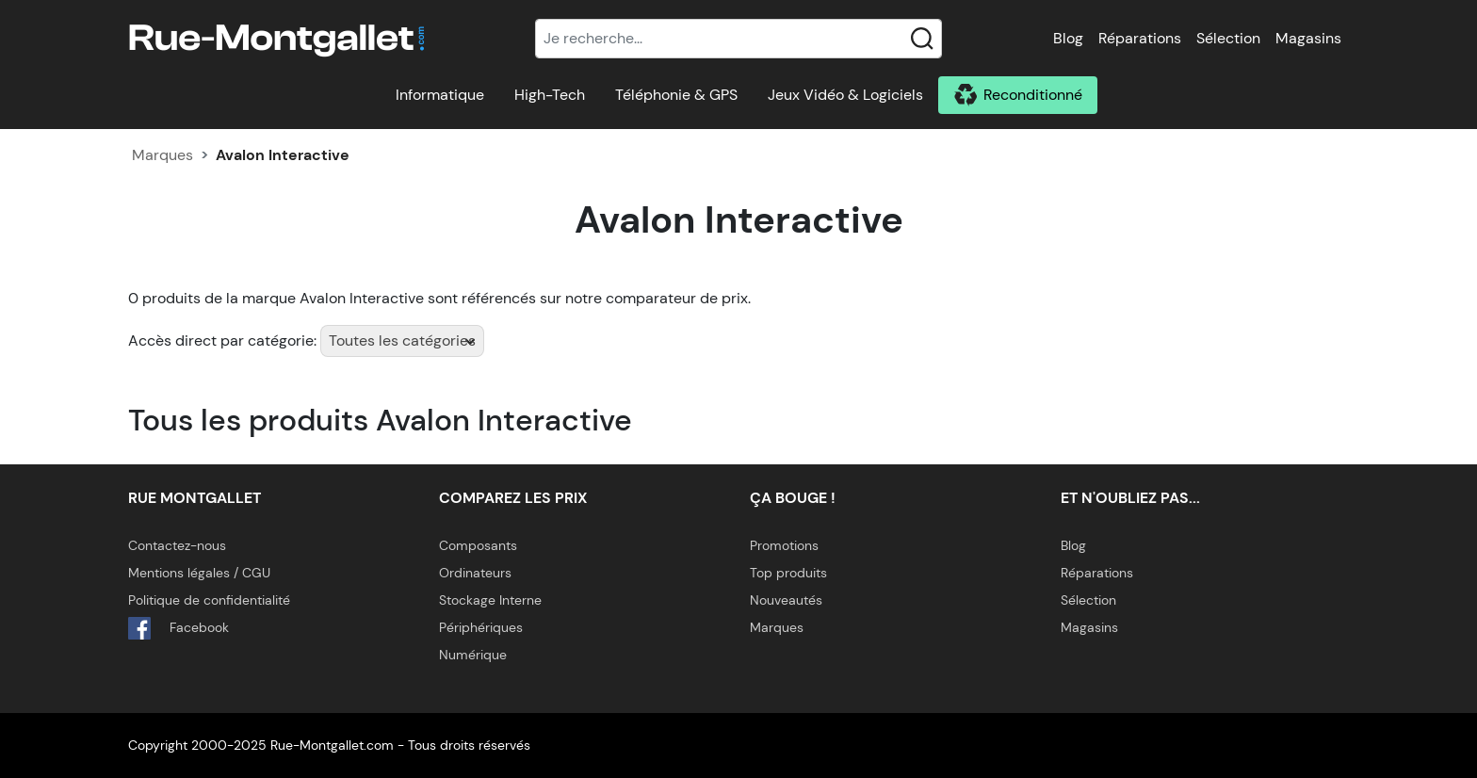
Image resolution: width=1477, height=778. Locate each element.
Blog (1068, 38)
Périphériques (481, 627)
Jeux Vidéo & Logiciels (845, 95)
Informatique (440, 95)
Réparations (1139, 38)
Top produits (788, 572)
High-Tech (549, 95)
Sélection (1228, 38)
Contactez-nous (177, 545)
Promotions (784, 545)
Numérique (473, 654)
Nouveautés (786, 600)
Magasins (1308, 38)
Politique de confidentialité (209, 600)
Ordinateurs (475, 572)
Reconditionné (1032, 95)
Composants (478, 545)
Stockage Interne (490, 600)
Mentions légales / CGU (199, 572)
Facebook (178, 628)
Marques (162, 155)
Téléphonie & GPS (676, 95)
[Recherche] (738, 38)
